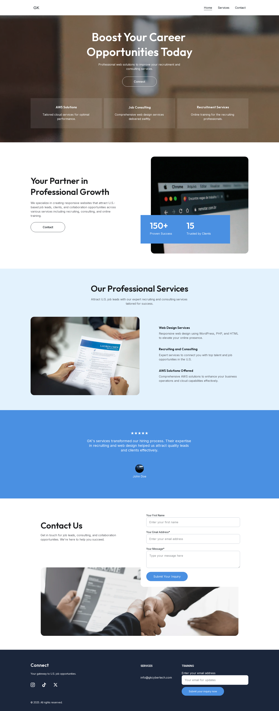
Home (208, 7)
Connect (139, 82)
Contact (240, 7)
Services (223, 7)
